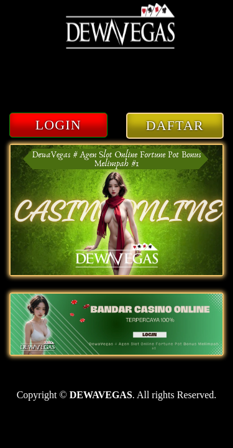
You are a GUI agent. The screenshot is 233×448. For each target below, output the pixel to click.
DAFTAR (175, 125)
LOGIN (58, 125)
